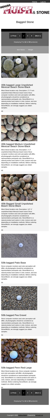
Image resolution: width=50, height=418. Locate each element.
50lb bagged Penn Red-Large (16, 367)
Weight (30, 49)
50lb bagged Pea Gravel (13, 315)
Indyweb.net (39, 415)
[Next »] (38, 36)
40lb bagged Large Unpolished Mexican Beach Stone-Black (17, 86)
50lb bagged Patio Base (13, 262)
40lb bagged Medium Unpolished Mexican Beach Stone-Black (18, 145)
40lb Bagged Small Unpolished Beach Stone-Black (17, 204)
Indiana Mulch (22, 415)
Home (34, 2)
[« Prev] (13, 36)
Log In (43, 2)
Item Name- (21, 49)
